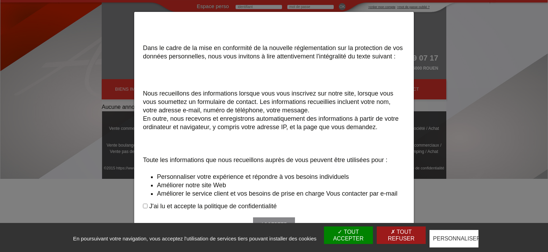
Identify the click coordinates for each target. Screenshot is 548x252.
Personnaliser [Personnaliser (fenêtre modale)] (455, 238)
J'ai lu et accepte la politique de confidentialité (213, 206)
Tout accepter (348, 235)
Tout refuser (401, 235)
